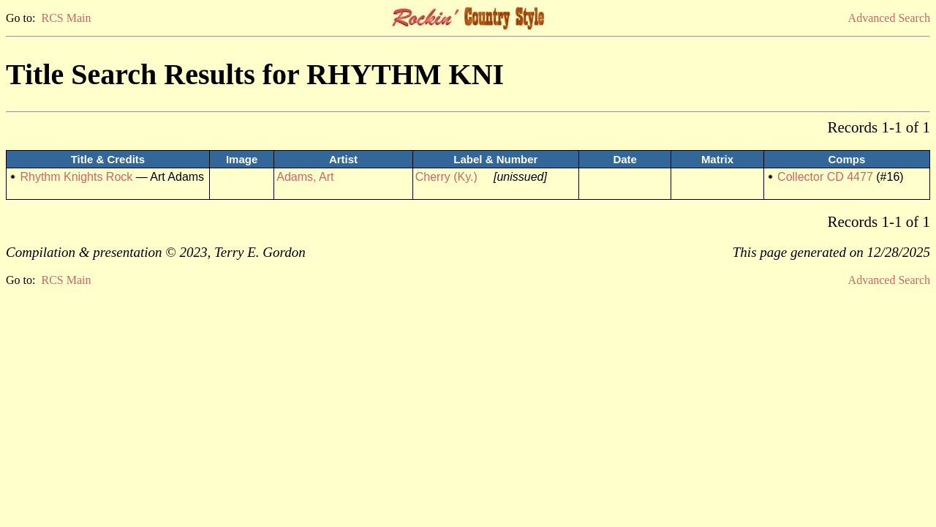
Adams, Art (304, 177)
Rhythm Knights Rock (76, 177)
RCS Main (66, 18)
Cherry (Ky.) (446, 177)
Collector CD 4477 (825, 177)
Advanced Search (889, 18)
